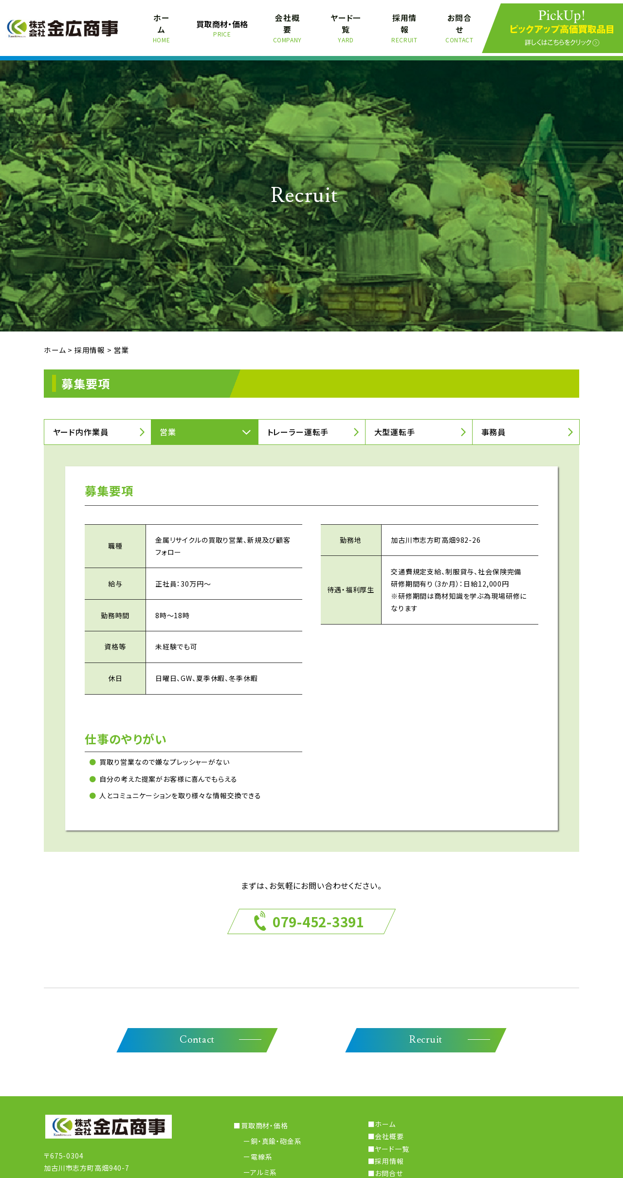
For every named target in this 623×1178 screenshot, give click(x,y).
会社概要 (288, 25)
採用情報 (404, 25)
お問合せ (459, 25)
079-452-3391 (318, 915)
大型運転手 (394, 425)
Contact (197, 1034)
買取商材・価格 (222, 25)
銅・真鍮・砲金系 (276, 1136)
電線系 (262, 1151)
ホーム (162, 25)
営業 (168, 425)
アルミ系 (263, 1166)
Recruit (425, 1034)
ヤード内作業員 (81, 425)
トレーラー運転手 (298, 425)
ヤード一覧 (346, 25)
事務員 (493, 425)
